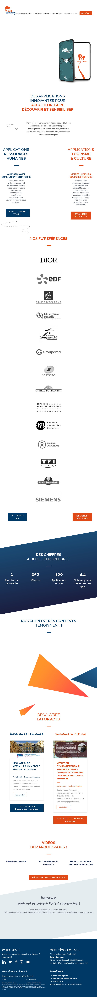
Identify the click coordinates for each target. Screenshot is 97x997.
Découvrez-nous (71, 13)
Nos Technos (57, 13)
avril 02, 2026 (61, 786)
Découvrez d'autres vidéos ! (48, 877)
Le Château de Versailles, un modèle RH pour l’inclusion (26, 766)
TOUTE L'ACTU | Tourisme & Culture (70, 820)
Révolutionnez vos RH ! (18, 212)
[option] (48, 58)
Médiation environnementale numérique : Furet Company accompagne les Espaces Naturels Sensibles (70, 771)
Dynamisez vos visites (81, 215)
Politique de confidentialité (65, 979)
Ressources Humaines (24, 13)
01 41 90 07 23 (56, 963)
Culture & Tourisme (42, 13)
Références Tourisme (82, 517)
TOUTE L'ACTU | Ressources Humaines (26, 807)
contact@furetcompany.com (76, 963)
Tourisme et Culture (75, 786)
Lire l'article (20, 795)
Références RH (17, 517)
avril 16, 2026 (17, 777)
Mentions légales (60, 976)
